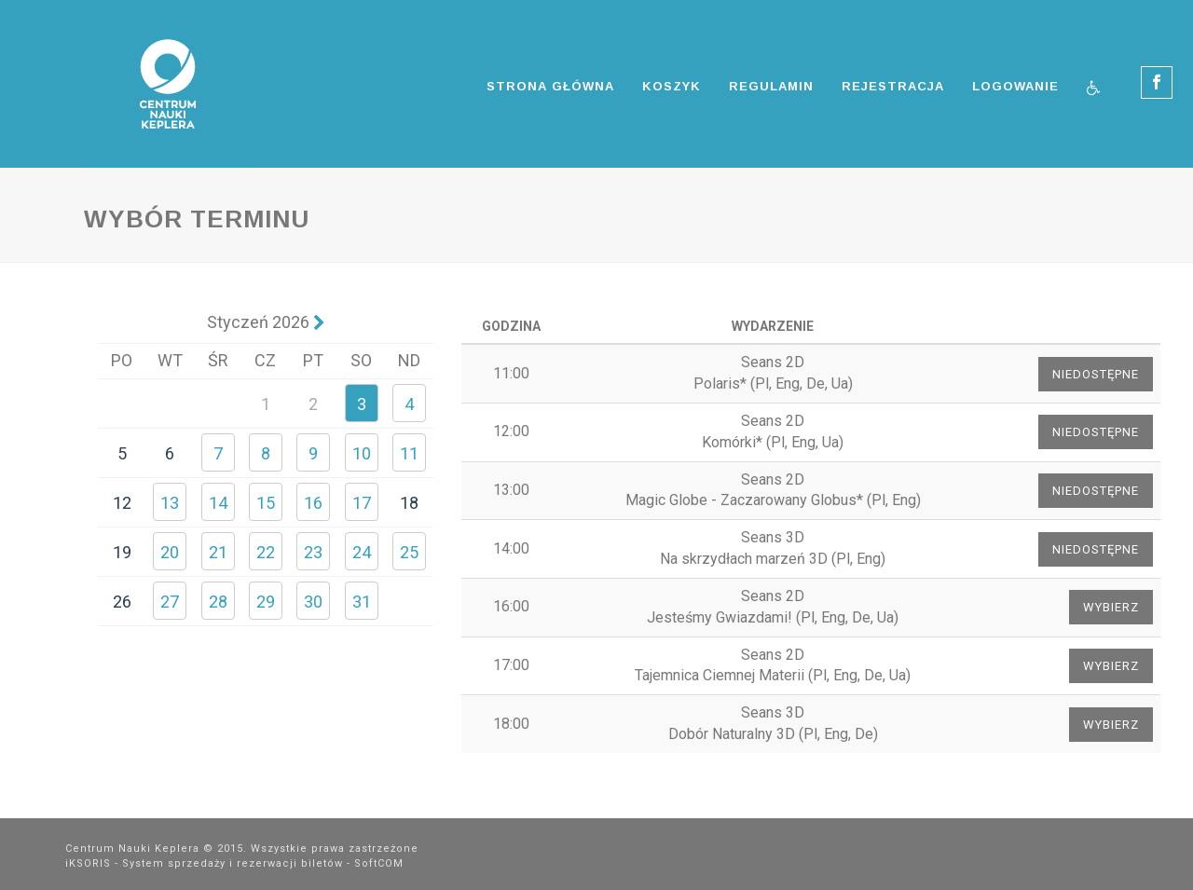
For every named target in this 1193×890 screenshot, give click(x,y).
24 (361, 552)
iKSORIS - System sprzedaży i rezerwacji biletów (204, 863)
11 (409, 453)
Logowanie (1015, 86)
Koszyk (671, 86)
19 (122, 552)
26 (122, 601)
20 (169, 552)
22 (265, 552)
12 (122, 503)
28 (218, 601)
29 (265, 601)
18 (409, 503)
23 (313, 552)
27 (169, 601)
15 (265, 503)
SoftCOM (379, 863)
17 (361, 503)
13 (169, 503)
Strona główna (550, 86)
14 (218, 503)
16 (313, 503)
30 (313, 601)
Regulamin (771, 86)
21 (218, 552)
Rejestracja (893, 86)
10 (361, 453)
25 (409, 552)
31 (361, 601)
